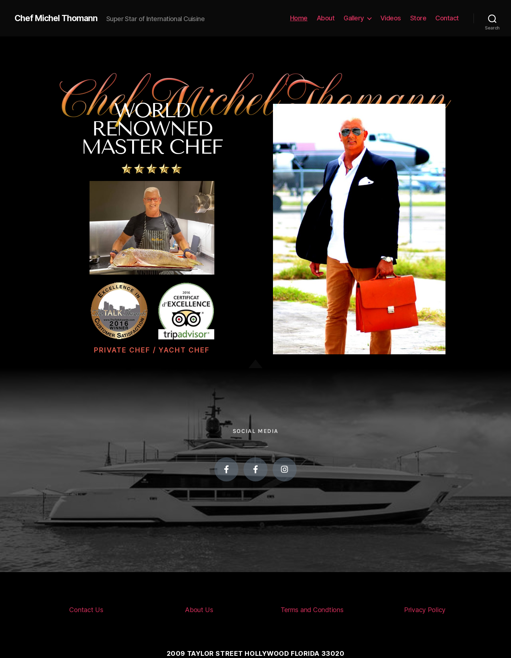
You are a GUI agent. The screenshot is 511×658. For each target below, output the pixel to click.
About (326, 18)
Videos (390, 18)
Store (418, 18)
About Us (199, 610)
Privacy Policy (424, 610)
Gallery (354, 18)
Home (299, 18)
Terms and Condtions (312, 610)
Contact (447, 18)
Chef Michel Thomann (57, 18)
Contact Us (86, 610)
